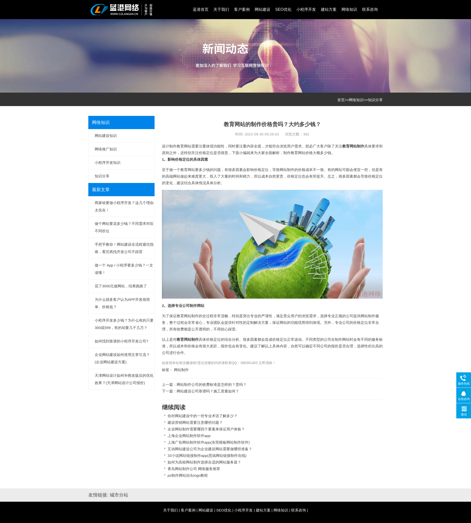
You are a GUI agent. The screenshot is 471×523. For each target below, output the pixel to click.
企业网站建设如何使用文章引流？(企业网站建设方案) (122, 358)
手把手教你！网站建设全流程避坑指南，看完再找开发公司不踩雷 (124, 248)
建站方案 (329, 9)
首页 (341, 100)
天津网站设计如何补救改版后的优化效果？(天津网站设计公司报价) (124, 379)
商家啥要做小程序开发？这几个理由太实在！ (124, 206)
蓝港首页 (201, 9)
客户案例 (242, 9)
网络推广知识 (106, 149)
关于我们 (221, 9)
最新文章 (101, 189)
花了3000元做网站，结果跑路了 (121, 286)
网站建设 (262, 9)
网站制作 (357, 146)
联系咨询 (370, 9)
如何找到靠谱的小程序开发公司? (121, 341)
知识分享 (375, 100)
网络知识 (349, 9)
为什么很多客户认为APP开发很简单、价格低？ (122, 303)
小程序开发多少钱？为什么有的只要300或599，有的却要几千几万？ (124, 324)
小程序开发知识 (107, 162)
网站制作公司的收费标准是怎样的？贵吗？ (212, 384)
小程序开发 (306, 9)
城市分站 (119, 495)
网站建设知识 (106, 136)
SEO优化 (283, 9)
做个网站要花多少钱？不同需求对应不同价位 (124, 227)
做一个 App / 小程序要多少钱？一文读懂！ (124, 269)
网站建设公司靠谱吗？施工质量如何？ (208, 391)
